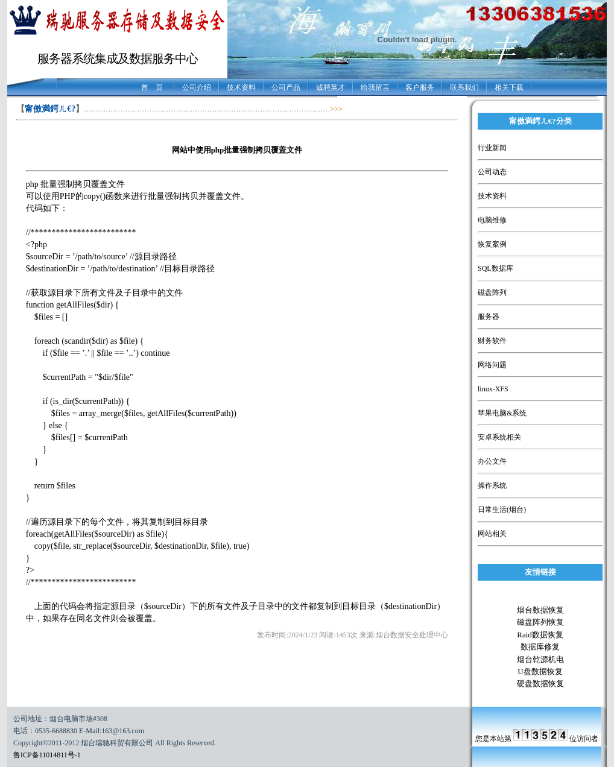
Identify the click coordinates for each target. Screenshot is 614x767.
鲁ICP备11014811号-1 (47, 755)
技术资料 (241, 87)
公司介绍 (196, 87)
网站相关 (492, 533)
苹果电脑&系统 (502, 413)
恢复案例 (492, 244)
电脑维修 (492, 220)
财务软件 (492, 340)
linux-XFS (493, 389)
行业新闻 (492, 148)
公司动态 (492, 172)
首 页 (152, 87)
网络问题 (492, 365)
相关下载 (509, 87)
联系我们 (464, 87)
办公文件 (492, 461)
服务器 (488, 316)
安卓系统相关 (499, 437)
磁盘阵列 (492, 292)
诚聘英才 (330, 87)
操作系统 (492, 485)
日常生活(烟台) (502, 509)
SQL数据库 (495, 268)
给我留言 (375, 87)
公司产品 (285, 87)
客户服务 (419, 87)
